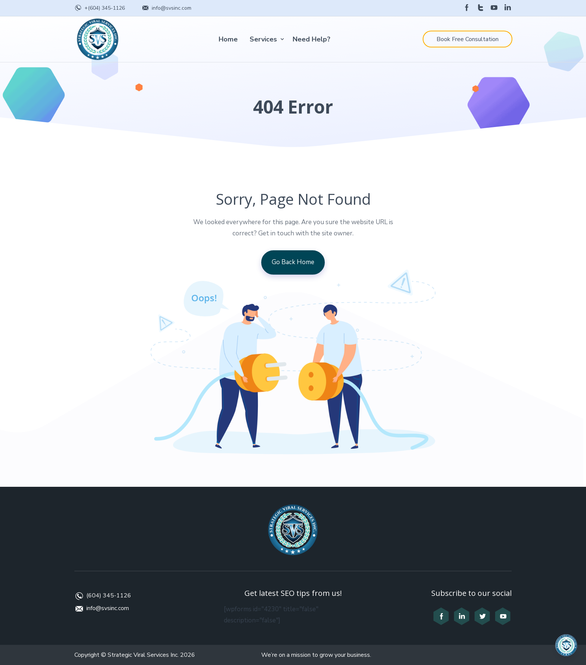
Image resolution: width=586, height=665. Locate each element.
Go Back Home (293, 262)
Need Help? (311, 39)
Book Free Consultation (468, 39)
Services (263, 39)
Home (228, 39)
